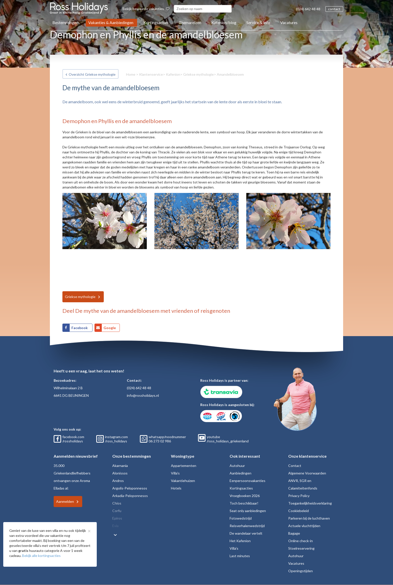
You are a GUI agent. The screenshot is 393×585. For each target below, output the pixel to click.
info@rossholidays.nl (143, 395)
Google (110, 328)
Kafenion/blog (223, 22)
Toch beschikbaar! (244, 503)
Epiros (117, 518)
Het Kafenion (240, 541)
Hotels (176, 488)
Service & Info (258, 22)
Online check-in (300, 541)
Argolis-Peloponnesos (129, 488)
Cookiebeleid (298, 511)
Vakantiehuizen (183, 480)
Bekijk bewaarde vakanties (146, 9)
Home (130, 74)
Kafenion (173, 74)
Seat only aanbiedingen (248, 511)
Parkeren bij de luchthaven (309, 518)
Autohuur (237, 465)
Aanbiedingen (240, 473)
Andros (118, 480)
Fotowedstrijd (241, 518)
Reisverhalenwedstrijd (247, 526)
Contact (294, 465)
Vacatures (289, 22)
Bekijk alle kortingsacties (41, 555)
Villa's (175, 473)
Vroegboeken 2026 (245, 496)
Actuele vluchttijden (304, 526)
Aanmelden (65, 501)
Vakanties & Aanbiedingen (110, 22)
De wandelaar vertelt (246, 533)
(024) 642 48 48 (308, 9)
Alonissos (120, 473)
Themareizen (190, 22)
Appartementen (183, 465)
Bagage (294, 533)
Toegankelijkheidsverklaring (310, 503)
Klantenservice (151, 74)
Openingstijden (300, 571)
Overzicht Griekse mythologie (92, 74)
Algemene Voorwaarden (307, 473)
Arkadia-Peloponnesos (130, 496)
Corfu (116, 511)
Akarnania (120, 465)
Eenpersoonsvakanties (247, 480)
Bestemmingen (65, 22)
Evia (115, 526)
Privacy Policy (299, 496)
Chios (116, 503)
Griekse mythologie (198, 74)
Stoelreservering (301, 548)
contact (334, 9)
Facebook (79, 328)
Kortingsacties (156, 22)
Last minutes (240, 556)
